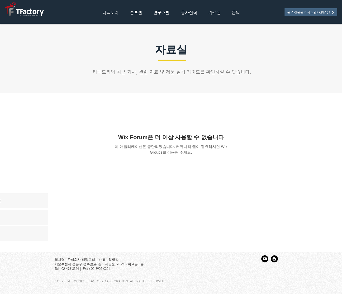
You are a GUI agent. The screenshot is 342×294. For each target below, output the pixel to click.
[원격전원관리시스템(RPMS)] (311, 12)
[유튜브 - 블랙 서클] (264, 258)
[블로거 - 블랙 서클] (274, 258)
